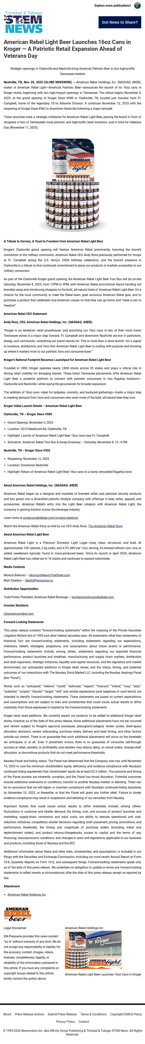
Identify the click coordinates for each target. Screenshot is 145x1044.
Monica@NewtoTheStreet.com (49, 575)
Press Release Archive (29, 1014)
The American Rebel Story (105, 526)
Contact (84, 1021)
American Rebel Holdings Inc (27, 894)
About (7, 1014)
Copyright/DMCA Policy (126, 1014)
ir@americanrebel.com (19, 614)
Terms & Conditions (93, 1014)
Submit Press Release (62, 1014)
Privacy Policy (65, 1021)
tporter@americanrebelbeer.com (93, 597)
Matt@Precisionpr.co (39, 580)
